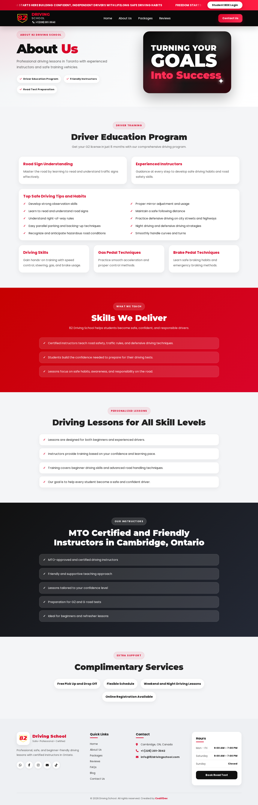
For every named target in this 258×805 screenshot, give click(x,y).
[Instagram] (38, 765)
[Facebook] (29, 765)
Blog (92, 773)
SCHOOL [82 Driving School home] (38, 18)
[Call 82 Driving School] (44, 22)
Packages (146, 18)
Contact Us (230, 18)
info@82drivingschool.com (157, 757)
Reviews (165, 18)
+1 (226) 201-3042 (150, 751)
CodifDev (161, 798)
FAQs (93, 767)
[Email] (47, 765)
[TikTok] (56, 765)
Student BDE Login (225, 5)
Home (108, 18)
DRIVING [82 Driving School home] (41, 15)
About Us (125, 18)
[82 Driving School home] (22, 18)
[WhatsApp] (20, 765)
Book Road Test (217, 775)
